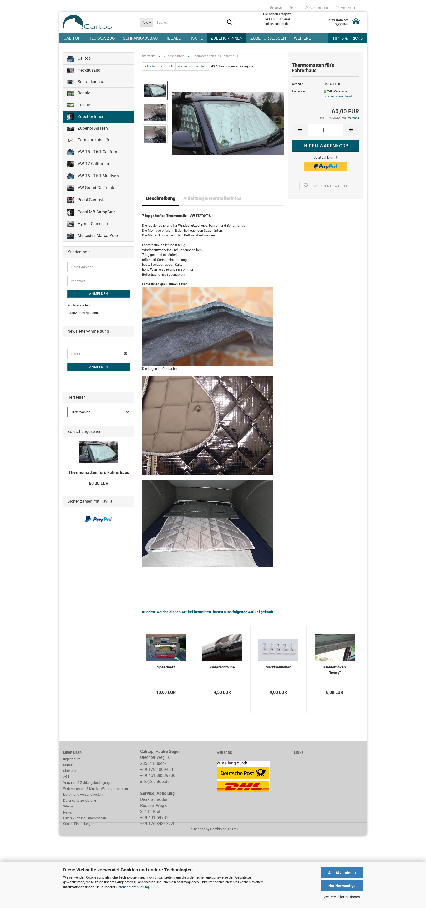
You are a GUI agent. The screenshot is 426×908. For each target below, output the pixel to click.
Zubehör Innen (226, 38)
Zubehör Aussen (268, 38)
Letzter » (201, 69)
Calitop (72, 38)
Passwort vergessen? (83, 316)
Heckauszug (101, 38)
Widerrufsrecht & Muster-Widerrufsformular (95, 792)
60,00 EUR (98, 486)
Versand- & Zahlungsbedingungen (88, 785)
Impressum (71, 762)
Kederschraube (222, 670)
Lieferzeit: (299, 94)
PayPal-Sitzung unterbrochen (84, 821)
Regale (173, 38)
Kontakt (69, 768)
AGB (66, 780)
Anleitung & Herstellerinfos (212, 201)
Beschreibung (160, 201)
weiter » (184, 69)
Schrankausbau (140, 38)
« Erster (150, 69)
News (276, 8)
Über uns (69, 774)
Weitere (302, 38)
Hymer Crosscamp (89, 227)
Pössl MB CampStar (91, 215)
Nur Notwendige (342, 886)
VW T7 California (88, 167)
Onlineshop (196, 832)
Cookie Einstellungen (78, 827)
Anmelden (98, 296)
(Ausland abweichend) (338, 99)
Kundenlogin (316, 8)
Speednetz (166, 670)
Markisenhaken (278, 670)
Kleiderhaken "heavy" (334, 672)
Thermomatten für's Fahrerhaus (98, 475)
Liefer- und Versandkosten (83, 797)
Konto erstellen (78, 308)
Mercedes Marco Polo (92, 239)
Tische (196, 38)
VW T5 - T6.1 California (94, 155)
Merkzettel (345, 8)
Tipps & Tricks (347, 38)
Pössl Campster (87, 203)
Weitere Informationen (342, 897)
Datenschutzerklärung (132, 887)
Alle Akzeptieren (342, 873)
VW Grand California (91, 191)
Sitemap (69, 809)
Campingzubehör (88, 142)
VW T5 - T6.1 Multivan (93, 179)
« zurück (167, 69)
